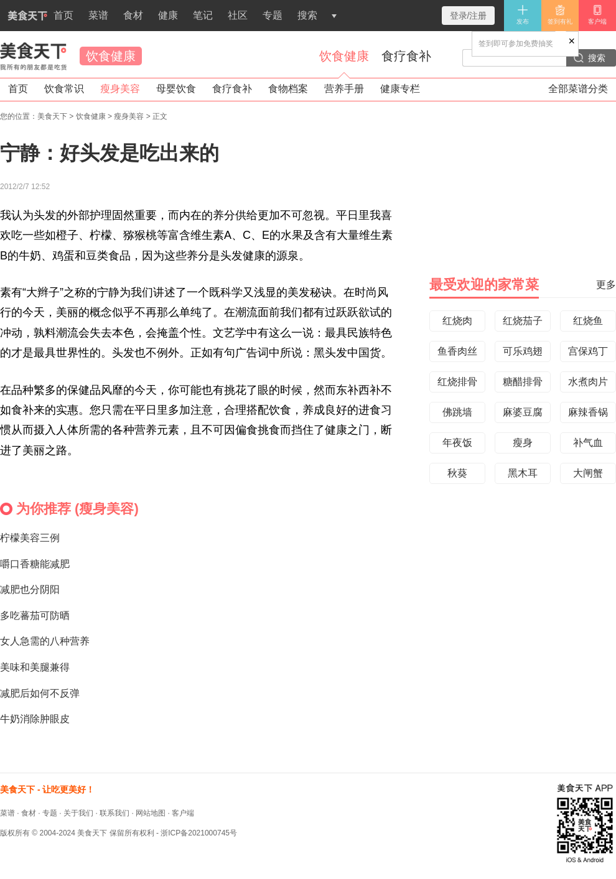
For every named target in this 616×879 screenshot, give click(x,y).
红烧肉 (457, 320)
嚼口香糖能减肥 (35, 564)
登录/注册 (468, 16)
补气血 (588, 442)
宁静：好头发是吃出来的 (109, 153)
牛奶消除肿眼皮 (35, 719)
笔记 (203, 15)
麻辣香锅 (588, 412)
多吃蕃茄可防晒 (35, 615)
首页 (36, 20)
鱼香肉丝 (457, 351)
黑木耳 (523, 473)
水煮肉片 (588, 381)
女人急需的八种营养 (45, 641)
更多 (606, 284)
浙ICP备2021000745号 (199, 833)
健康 (168, 15)
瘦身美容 (120, 88)
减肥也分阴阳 (30, 589)
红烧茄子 (523, 320)
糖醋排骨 (523, 381)
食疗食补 (406, 56)
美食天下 (33, 56)
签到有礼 (560, 14)
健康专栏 (400, 88)
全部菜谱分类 (578, 88)
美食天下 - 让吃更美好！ (47, 789)
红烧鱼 (588, 320)
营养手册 (344, 88)
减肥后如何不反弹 (40, 693)
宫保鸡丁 (588, 351)
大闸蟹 (588, 473)
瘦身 (523, 442)
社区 (238, 15)
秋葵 (457, 473)
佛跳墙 (457, 412)
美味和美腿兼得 (35, 667)
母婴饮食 (176, 88)
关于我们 (78, 813)
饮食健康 (111, 56)
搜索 (307, 15)
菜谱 (98, 15)
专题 (272, 15)
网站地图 (151, 813)
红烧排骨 (457, 381)
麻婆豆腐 (523, 412)
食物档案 (288, 88)
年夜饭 (457, 442)
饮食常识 (64, 88)
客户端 (597, 14)
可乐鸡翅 (523, 351)
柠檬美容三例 (30, 538)
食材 (133, 15)
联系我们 (114, 813)
